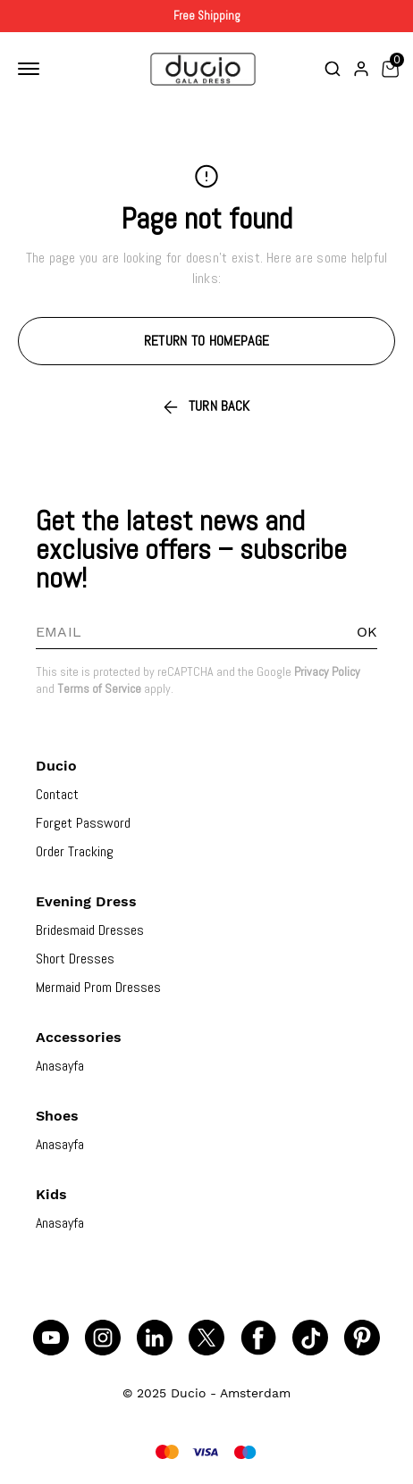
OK (367, 631)
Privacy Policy (327, 671)
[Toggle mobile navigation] (32, 68)
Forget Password (83, 822)
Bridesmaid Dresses (90, 930)
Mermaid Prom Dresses (98, 987)
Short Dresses (75, 958)
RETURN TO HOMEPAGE (206, 340)
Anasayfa (60, 1065)
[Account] (361, 68)
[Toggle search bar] (332, 68)
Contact (57, 794)
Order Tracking (75, 851)
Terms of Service (99, 688)
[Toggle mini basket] (389, 68)
